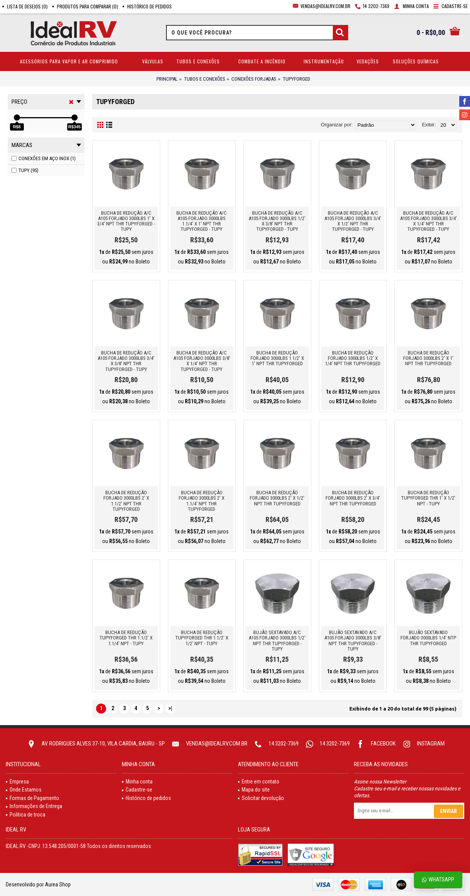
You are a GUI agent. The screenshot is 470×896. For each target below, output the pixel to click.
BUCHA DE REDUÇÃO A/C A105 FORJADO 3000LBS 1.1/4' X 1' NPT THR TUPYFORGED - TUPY (201, 221)
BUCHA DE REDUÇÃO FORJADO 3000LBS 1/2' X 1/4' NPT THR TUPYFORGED (352, 358)
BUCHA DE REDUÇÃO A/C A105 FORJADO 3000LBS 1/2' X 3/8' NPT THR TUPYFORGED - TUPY (277, 221)
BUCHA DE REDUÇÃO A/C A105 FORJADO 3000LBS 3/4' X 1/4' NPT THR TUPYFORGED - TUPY (428, 221)
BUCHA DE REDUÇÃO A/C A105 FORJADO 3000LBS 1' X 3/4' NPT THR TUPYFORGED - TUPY (126, 221)
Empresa (17, 781)
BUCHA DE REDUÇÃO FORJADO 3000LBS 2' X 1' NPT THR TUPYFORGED (428, 358)
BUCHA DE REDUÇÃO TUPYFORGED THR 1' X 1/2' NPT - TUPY (428, 498)
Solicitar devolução (261, 798)
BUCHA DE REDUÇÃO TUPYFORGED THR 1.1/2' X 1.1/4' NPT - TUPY (126, 637)
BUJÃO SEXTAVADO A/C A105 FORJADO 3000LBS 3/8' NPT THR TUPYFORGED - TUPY (352, 640)
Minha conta (137, 781)
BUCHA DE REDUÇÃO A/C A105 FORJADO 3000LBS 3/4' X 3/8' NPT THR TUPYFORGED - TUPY (126, 361)
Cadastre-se (137, 790)
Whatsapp (438, 879)
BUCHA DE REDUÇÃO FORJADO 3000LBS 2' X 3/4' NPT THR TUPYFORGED (353, 498)
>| (170, 708)
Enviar (448, 811)
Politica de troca (25, 815)
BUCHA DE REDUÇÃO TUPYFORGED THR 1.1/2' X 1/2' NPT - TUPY (201, 637)
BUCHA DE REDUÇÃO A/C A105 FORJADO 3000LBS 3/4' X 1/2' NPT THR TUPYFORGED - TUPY (352, 221)
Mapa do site (254, 790)
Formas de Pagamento (32, 798)
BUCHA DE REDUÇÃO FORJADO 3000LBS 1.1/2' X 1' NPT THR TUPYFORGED (277, 358)
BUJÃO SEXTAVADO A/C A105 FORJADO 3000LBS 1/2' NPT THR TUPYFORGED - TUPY (277, 640)
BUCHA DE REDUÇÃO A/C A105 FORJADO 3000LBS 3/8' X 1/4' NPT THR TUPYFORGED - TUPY (201, 361)
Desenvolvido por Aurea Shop (38, 884)
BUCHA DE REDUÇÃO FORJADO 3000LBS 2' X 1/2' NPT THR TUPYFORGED (277, 498)
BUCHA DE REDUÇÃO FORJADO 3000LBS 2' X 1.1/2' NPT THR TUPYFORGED (126, 501)
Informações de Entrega (34, 806)
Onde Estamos (24, 790)
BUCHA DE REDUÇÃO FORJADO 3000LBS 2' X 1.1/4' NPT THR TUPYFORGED (201, 501)
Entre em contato (258, 781)
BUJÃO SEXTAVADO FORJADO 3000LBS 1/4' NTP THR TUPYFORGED (428, 637)
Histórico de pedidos (146, 798)
